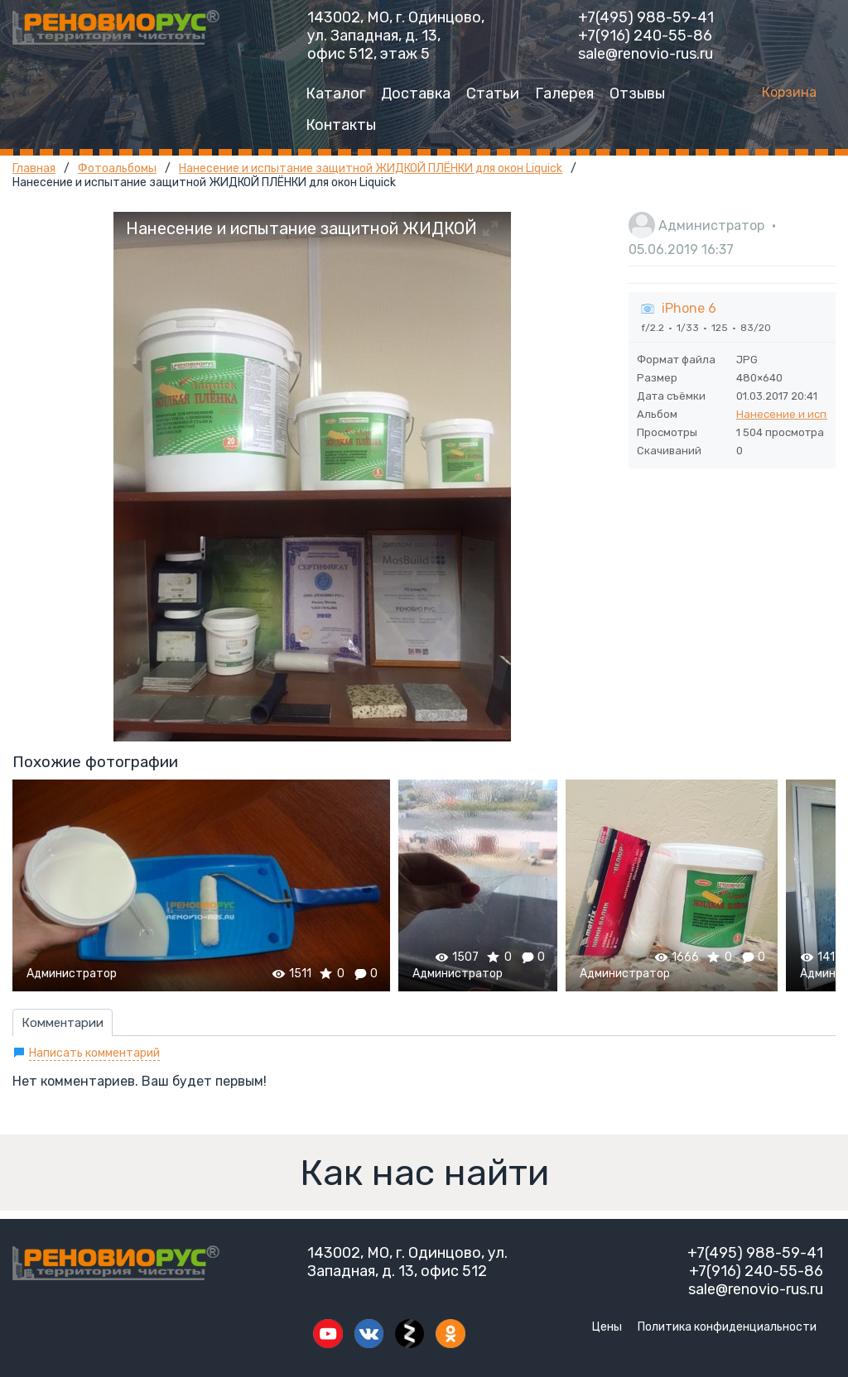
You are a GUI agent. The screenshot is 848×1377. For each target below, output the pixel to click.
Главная (33, 168)
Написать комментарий (94, 1053)
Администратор (711, 225)
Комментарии (63, 1022)
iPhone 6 (689, 308)
